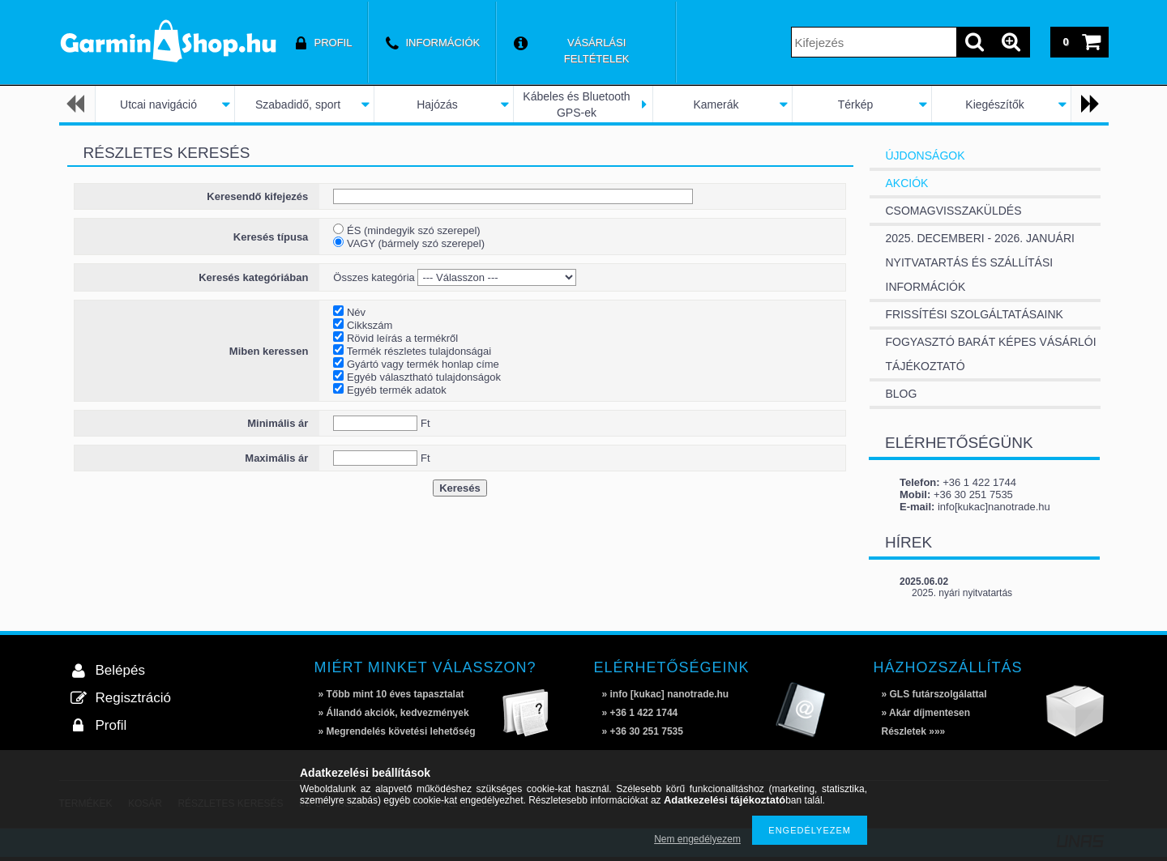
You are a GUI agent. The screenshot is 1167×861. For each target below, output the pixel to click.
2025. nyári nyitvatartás (962, 593)
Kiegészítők (994, 104)
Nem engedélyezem (697, 839)
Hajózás (437, 104)
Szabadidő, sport (297, 104)
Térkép (856, 104)
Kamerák (715, 104)
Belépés (120, 670)
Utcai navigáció (158, 104)
